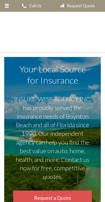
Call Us (30, 6)
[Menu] (7, 6)
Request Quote (76, 6)
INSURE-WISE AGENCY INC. (52, 32)
